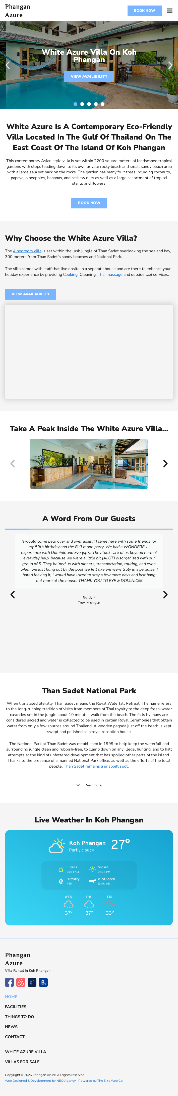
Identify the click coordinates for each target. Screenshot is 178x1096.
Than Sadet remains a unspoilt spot (96, 766)
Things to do (19, 1017)
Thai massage (110, 274)
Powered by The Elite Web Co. (101, 1080)
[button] (8, 65)
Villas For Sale (22, 1062)
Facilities (15, 1007)
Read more (93, 785)
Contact (15, 1037)
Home (11, 997)
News (11, 1027)
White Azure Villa (25, 1052)
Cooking (70, 274)
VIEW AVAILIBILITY (89, 76)
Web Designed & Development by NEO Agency (40, 1080)
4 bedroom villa (27, 251)
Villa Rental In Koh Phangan (27, 970)
